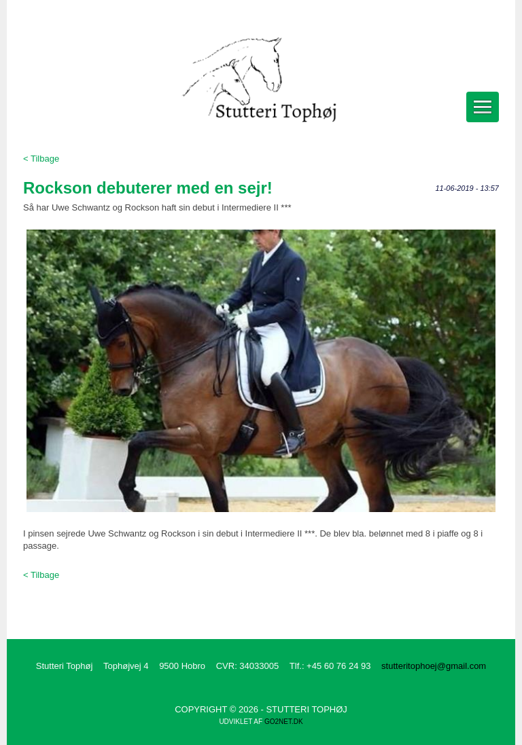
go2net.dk (283, 721)
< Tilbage (41, 158)
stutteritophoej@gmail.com (433, 666)
